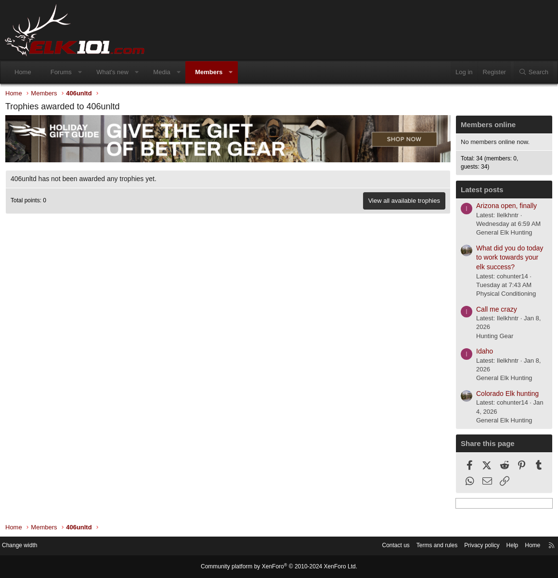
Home (22, 72)
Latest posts (479, 192)
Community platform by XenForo (279, 567)
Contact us (377, 546)
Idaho (482, 353)
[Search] (533, 72)
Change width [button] (28, 546)
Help (502, 546)
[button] (80, 72)
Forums (61, 72)
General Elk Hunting (502, 234)
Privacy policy (470, 546)
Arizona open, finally (504, 208)
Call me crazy (494, 311)
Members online (485, 127)
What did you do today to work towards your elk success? (507, 260)
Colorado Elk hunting (505, 396)
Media (161, 72)
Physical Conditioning (503, 296)
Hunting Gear (492, 338)
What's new (112, 72)
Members (208, 72)
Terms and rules (422, 546)
